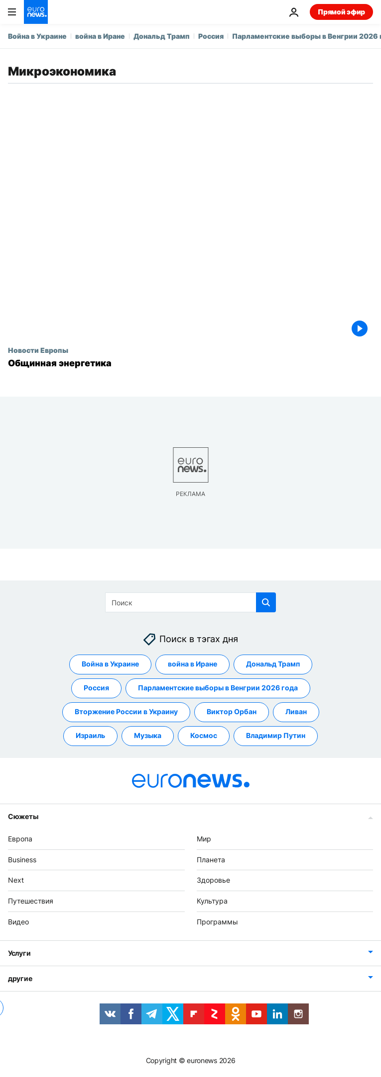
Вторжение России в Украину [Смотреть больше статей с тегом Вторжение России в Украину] (126, 711)
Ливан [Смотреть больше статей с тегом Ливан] (296, 711)
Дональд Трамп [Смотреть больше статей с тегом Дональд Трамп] (273, 664)
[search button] (266, 602)
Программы (217, 921)
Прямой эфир (341, 11)
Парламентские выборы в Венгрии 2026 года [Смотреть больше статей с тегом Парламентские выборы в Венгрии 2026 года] (218, 687)
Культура (212, 901)
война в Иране (100, 36)
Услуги (19, 953)
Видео (18, 921)
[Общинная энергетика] (190, 363)
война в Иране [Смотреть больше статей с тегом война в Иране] (192, 664)
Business (22, 859)
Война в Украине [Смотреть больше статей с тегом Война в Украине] (110, 664)
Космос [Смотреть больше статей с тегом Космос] (203, 735)
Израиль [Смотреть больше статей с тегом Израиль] (90, 735)
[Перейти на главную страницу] (36, 12)
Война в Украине (37, 36)
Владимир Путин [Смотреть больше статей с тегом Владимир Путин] (275, 735)
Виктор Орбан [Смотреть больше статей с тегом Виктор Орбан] (231, 711)
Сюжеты (23, 816)
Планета (211, 859)
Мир (204, 838)
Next (16, 880)
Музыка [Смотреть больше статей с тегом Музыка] (147, 735)
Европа (20, 838)
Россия (211, 36)
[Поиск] (190, 602)
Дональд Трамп (161, 36)
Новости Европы (38, 350)
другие (20, 978)
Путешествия (30, 901)
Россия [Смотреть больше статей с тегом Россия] (96, 687)
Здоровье (213, 880)
